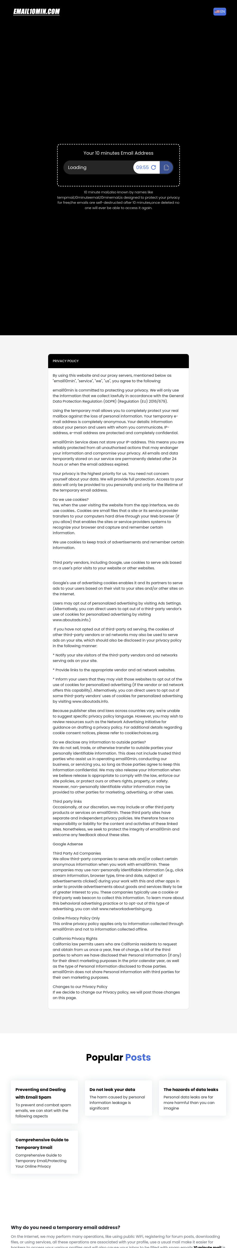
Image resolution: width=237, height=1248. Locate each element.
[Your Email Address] (118, 167)
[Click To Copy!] (166, 167)
